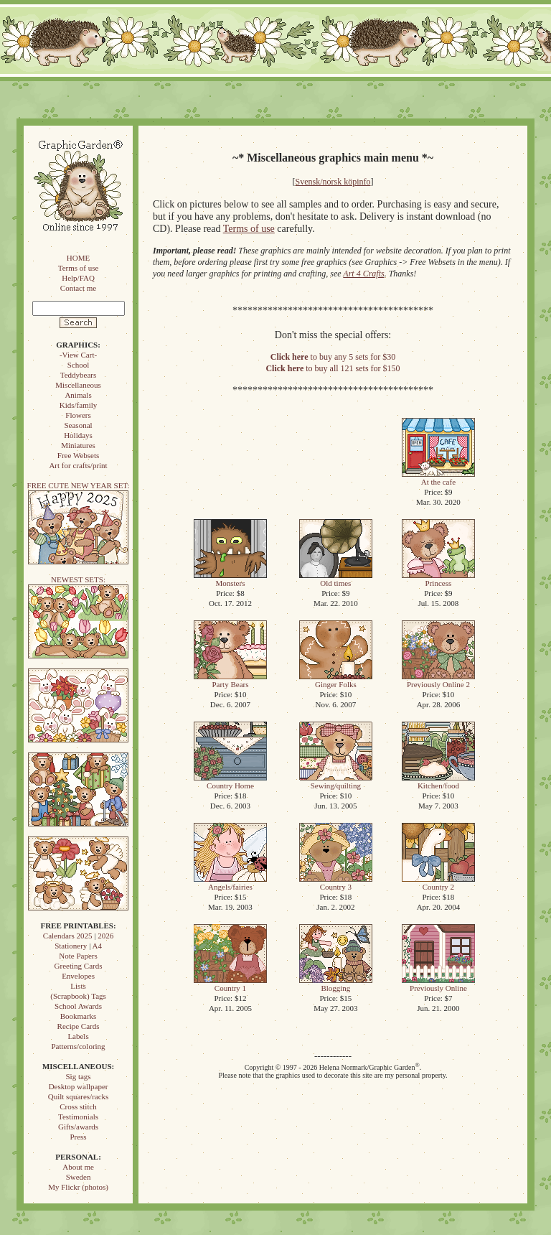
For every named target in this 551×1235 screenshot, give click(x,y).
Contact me (78, 288)
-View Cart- (78, 354)
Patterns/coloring (78, 1046)
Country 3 (335, 883)
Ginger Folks (335, 680)
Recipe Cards (78, 1026)
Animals (78, 395)
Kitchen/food (438, 781)
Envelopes (78, 975)
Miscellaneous (78, 385)
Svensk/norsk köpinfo (333, 182)
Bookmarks (78, 1016)
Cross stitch (78, 1106)
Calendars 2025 (68, 935)
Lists (77, 986)
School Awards (78, 1006)
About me (78, 1166)
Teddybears (78, 374)
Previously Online (438, 984)
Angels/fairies (230, 883)
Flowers (77, 415)
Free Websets (78, 455)
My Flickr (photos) (78, 1187)
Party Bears (230, 680)
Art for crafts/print (78, 465)
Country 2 (438, 883)
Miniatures (78, 445)
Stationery (71, 945)
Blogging (335, 984)
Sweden (78, 1177)
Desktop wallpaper (78, 1086)
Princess (438, 579)
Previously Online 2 (438, 680)
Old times (335, 579)
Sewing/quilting (335, 781)
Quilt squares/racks (78, 1096)
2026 (105, 935)
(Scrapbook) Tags (78, 996)
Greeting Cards (79, 965)
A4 (96, 945)
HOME (78, 257)
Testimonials (78, 1116)
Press (78, 1136)
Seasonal (78, 425)
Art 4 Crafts (363, 274)
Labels (77, 1036)
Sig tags (77, 1076)
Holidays (78, 435)
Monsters (230, 579)
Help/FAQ (78, 278)
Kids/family (79, 405)
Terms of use (78, 268)
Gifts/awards (78, 1126)
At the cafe (438, 478)
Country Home (230, 781)
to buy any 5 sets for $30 (332, 357)
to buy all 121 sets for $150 (332, 368)
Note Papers (78, 955)
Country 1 (230, 984)
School (78, 364)
